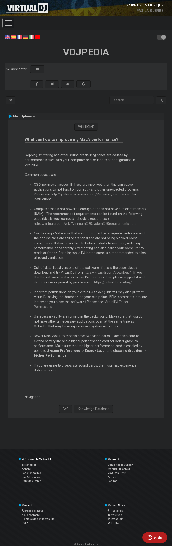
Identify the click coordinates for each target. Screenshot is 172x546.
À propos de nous (32, 510)
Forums (112, 480)
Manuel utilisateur (119, 469)
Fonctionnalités (31, 472)
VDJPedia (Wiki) (117, 472)
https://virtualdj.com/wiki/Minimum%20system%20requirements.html (85, 223)
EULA (25, 523)
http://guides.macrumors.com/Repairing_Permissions (91, 194)
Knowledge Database (93, 409)
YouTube (115, 515)
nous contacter (31, 515)
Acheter (26, 469)
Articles (112, 477)
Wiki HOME (86, 127)
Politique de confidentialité (38, 518)
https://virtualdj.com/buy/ (113, 282)
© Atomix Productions (86, 544)
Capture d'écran (31, 480)
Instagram (116, 518)
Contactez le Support (120, 464)
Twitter (113, 523)
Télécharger (29, 464)
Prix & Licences (31, 477)
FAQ (66, 409)
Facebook (115, 510)
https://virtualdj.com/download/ (107, 272)
